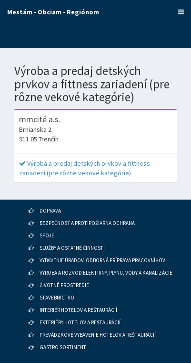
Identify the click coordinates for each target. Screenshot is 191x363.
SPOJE (47, 235)
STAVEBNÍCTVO (57, 297)
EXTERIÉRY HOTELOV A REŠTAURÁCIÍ (80, 322)
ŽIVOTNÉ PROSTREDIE (64, 285)
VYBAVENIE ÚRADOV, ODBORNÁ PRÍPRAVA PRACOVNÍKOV (102, 260)
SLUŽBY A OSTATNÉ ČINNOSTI (72, 248)
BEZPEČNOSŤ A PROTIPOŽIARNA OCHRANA (87, 223)
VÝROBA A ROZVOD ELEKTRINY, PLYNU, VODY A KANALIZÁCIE (106, 272)
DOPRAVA (50, 210)
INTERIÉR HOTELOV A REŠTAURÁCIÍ (78, 310)
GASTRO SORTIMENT (63, 347)
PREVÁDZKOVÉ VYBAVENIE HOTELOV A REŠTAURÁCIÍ (98, 334)
